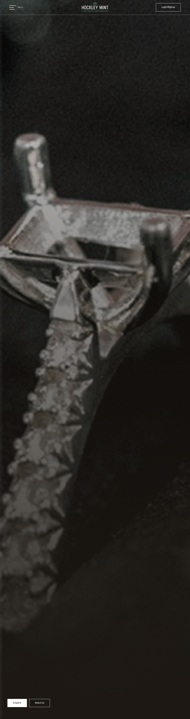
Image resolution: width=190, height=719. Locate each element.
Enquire (17, 703)
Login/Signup (168, 7)
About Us (39, 703)
